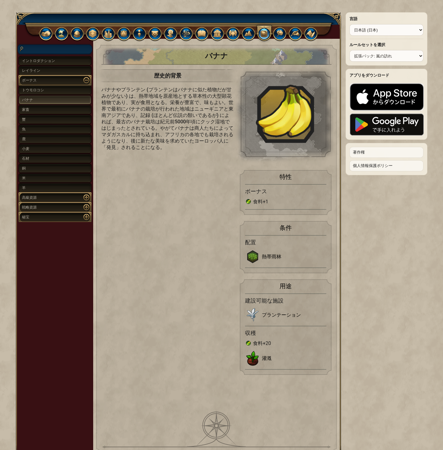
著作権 (359, 152)
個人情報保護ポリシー (373, 165)
